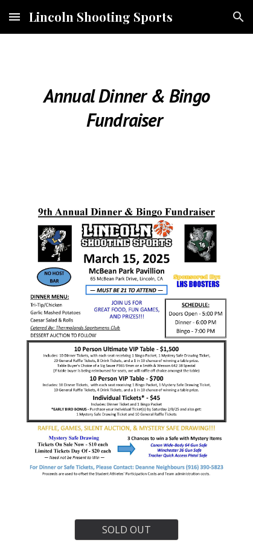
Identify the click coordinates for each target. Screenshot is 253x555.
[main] (126, 106)
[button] (14, 16)
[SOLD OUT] (127, 529)
